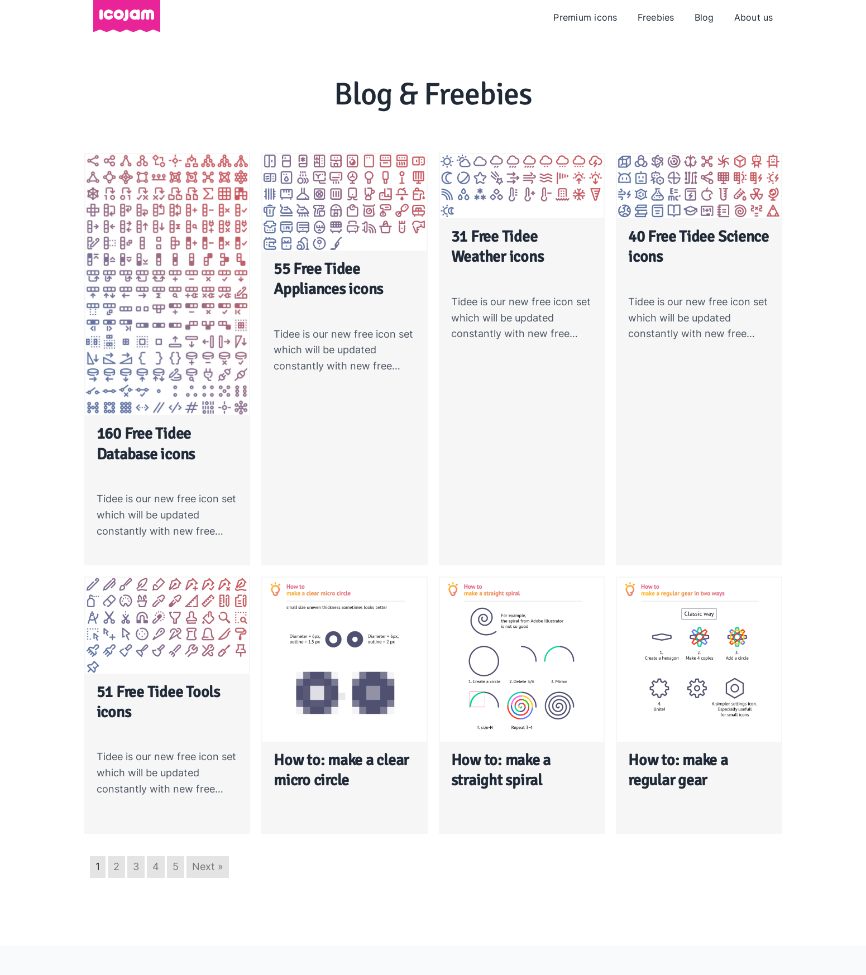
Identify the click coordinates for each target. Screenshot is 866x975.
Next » (207, 866)
